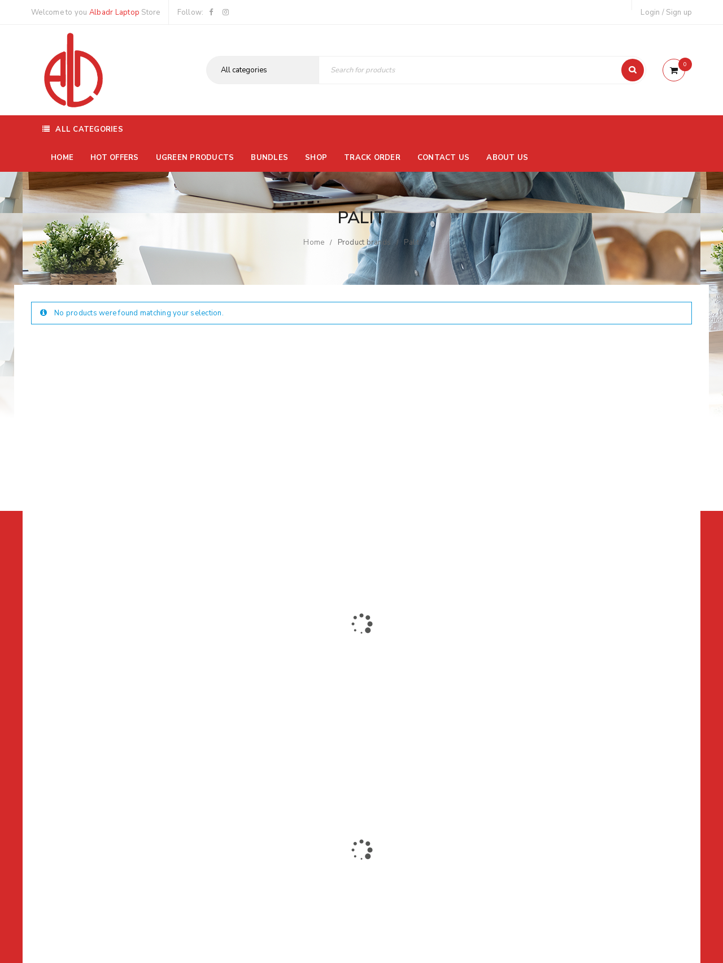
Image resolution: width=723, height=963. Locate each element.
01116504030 (101, 687)
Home (313, 242)
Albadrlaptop (286, 761)
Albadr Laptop (114, 12)
